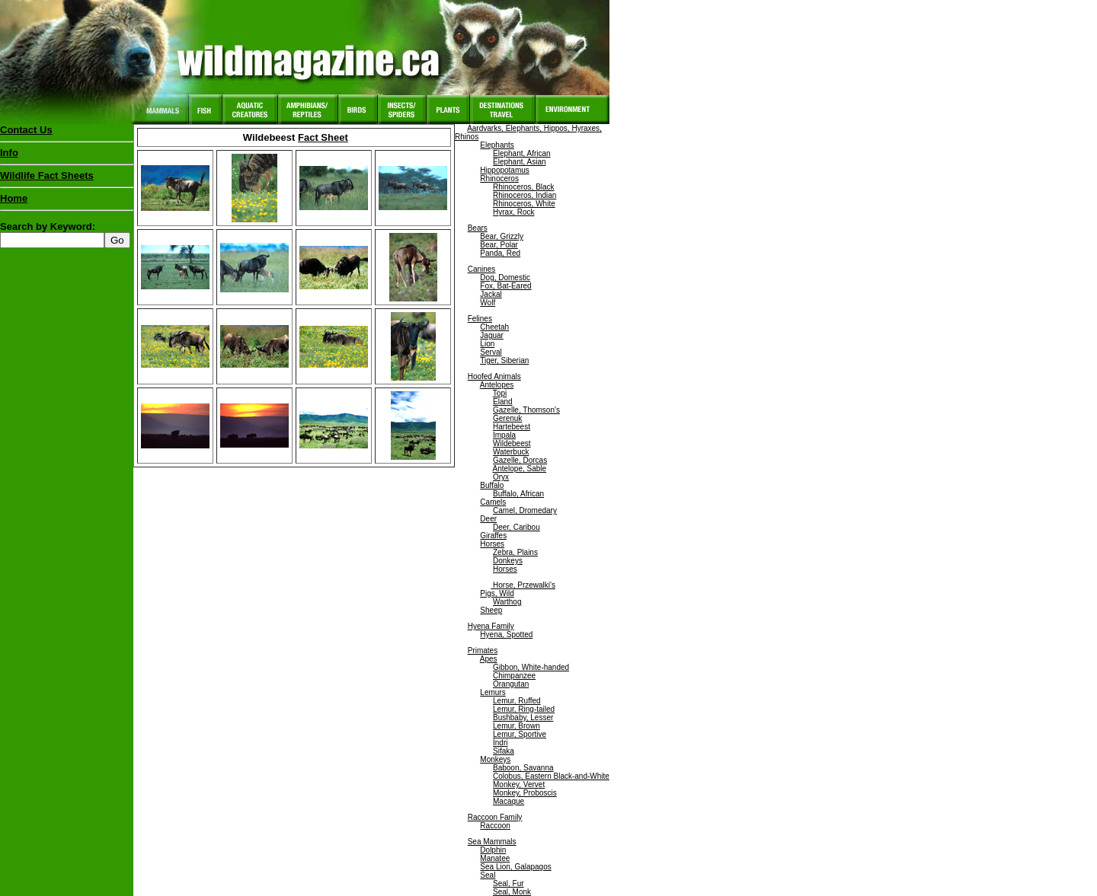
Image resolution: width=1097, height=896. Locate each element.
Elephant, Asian (519, 162)
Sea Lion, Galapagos (515, 867)
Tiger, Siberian (504, 360)
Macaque (508, 801)
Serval (490, 352)
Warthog (507, 602)
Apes (488, 659)
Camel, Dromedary (525, 510)
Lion (487, 344)
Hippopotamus (504, 170)
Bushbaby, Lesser (523, 717)
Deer (488, 519)
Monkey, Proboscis (525, 793)
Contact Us (26, 130)
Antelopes (496, 385)
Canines (482, 269)
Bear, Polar (498, 245)
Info (9, 152)
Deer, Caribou (516, 527)
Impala (504, 435)
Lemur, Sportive (519, 734)
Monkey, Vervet (519, 784)
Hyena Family (491, 626)
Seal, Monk (512, 892)
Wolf (487, 302)
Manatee (495, 858)
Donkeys (508, 560)
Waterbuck (511, 452)
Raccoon (495, 825)
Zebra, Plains (515, 552)
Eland (503, 401)
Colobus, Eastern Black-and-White (551, 776)
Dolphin (493, 850)
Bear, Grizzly (501, 236)
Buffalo (492, 485)
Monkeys (495, 759)
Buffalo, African (518, 493)
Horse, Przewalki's (523, 585)
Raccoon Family (495, 817)
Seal (487, 875)
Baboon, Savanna (523, 768)
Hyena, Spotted (506, 634)
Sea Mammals (492, 841)
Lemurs (492, 692)
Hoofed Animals (494, 376)
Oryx (501, 477)
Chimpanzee (514, 675)
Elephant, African (522, 153)
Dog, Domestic (505, 277)
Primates (482, 650)
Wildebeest (511, 443)
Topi (500, 393)
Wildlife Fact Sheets (66, 179)
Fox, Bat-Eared (505, 286)
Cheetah (494, 327)
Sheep (491, 610)
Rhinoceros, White (524, 203)
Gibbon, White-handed (531, 667)
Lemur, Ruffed (517, 701)
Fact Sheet (323, 137)
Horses (492, 544)
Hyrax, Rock (513, 212)
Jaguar (492, 335)
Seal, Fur (508, 883)
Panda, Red (500, 253)
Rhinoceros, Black (524, 187)
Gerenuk (507, 418)
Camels (493, 502)
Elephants (496, 145)
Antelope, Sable (519, 468)
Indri (500, 742)
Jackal (490, 294)
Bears (478, 228)
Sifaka (503, 751)
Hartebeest (511, 426)
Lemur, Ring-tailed (524, 709)
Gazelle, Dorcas (520, 460)
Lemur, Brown (516, 726)
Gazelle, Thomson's (526, 410)
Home (13, 198)
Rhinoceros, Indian (524, 195)
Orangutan (511, 684)
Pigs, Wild (496, 593)
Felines (480, 318)
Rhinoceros (499, 178)
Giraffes (493, 535)
